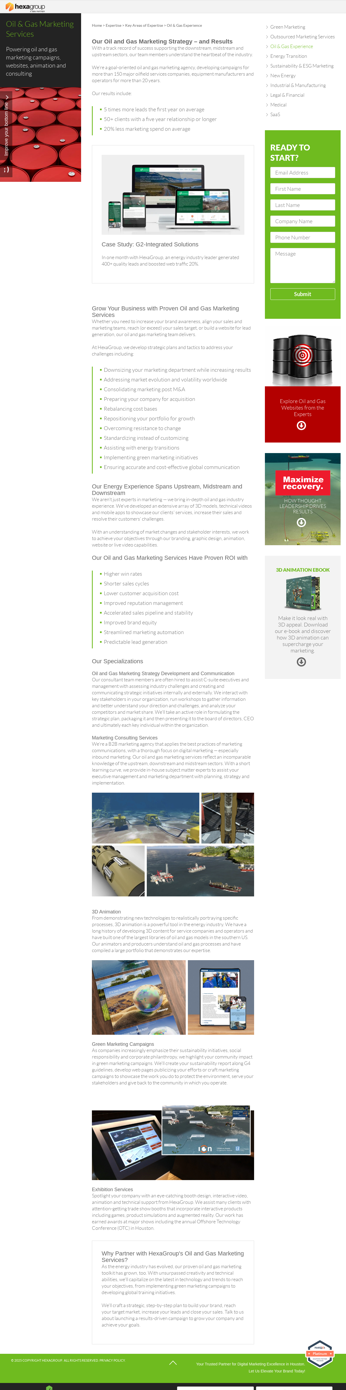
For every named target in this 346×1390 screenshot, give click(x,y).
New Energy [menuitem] (283, 75)
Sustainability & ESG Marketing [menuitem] (302, 66)
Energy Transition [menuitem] (288, 56)
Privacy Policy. (112, 1360)
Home (97, 25)
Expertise (113, 25)
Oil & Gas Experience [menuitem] (291, 46)
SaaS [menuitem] (275, 114)
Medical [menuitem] (278, 105)
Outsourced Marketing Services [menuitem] (302, 36)
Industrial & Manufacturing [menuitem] (298, 85)
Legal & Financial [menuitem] (287, 95)
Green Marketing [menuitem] (287, 27)
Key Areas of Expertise (144, 25)
